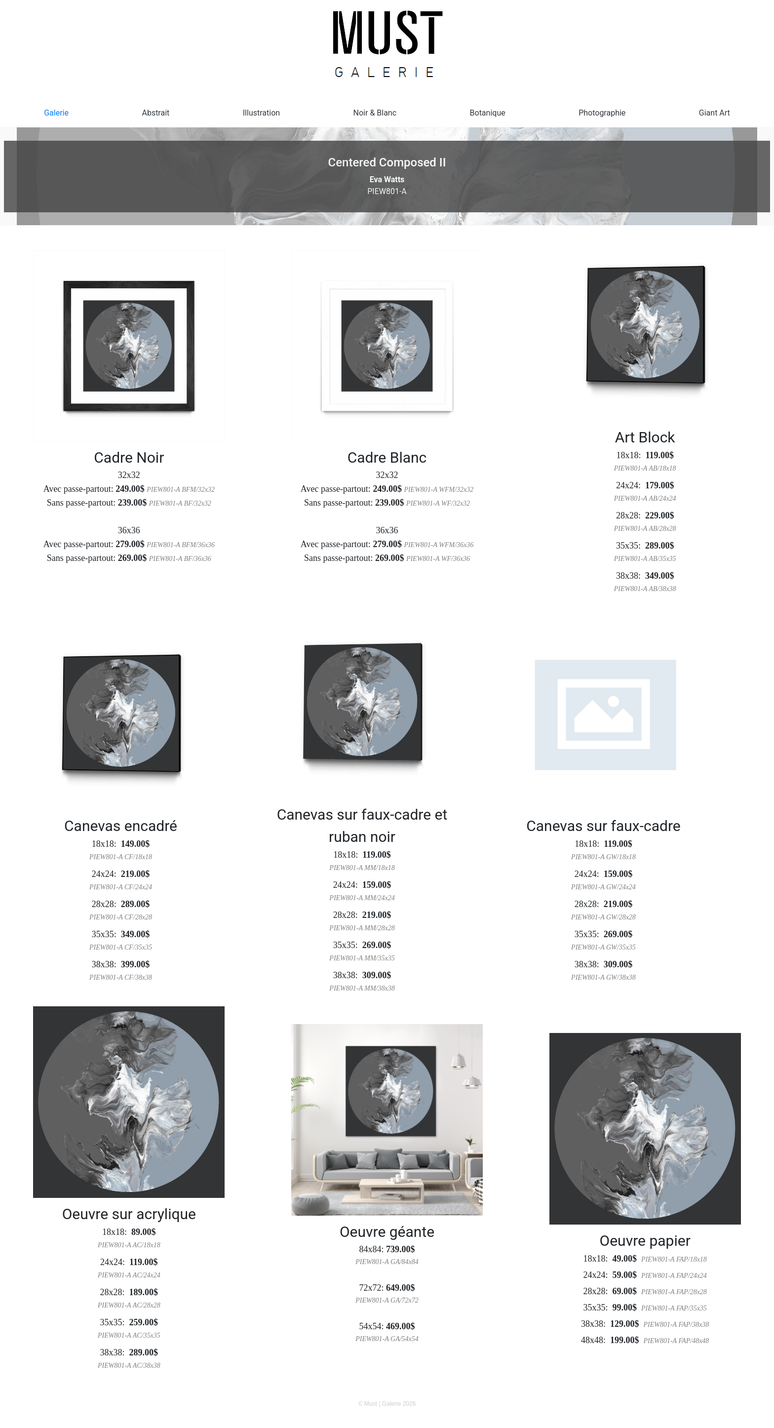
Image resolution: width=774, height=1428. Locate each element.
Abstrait (155, 113)
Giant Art (714, 113)
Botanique (487, 113)
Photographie (602, 113)
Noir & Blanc (375, 113)
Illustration (261, 113)
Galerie (56, 113)
